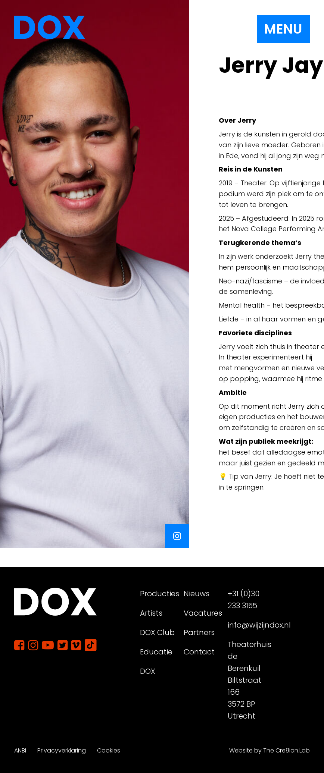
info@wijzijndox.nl (247, 625)
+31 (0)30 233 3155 (243, 599)
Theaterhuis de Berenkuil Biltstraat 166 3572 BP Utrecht (247, 680)
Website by (269, 750)
